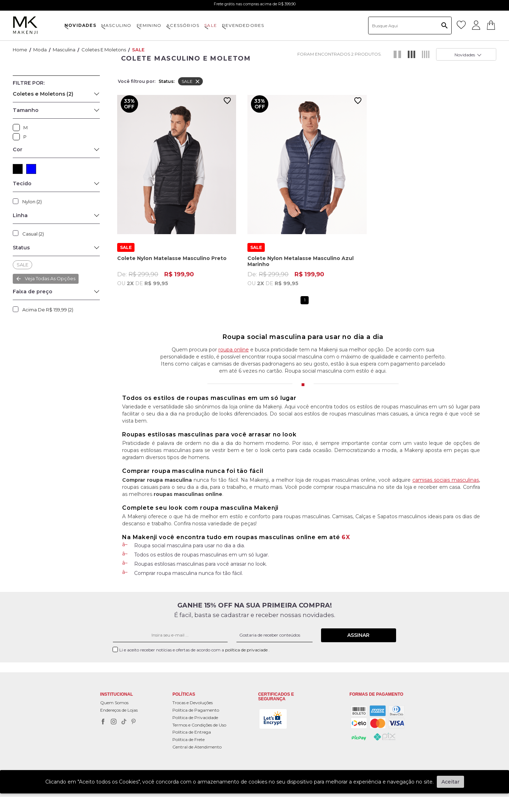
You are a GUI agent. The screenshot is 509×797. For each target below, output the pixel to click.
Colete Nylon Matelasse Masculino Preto (172, 252)
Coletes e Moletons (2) (43, 94)
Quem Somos (114, 702)
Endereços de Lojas (119, 710)
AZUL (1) (31, 169)
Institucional (116, 694)
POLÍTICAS (183, 694)
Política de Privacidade (195, 717)
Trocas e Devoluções (192, 702)
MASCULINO (116, 25)
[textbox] (410, 25)
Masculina (64, 49)
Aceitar (450, 782)
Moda (40, 49)
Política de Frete (188, 739)
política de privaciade (247, 649)
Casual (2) (33, 234)
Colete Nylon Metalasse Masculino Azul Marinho (300, 255)
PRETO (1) (18, 169)
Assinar (358, 635)
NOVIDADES (80, 25)
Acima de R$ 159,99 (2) (47, 309)
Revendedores (243, 25)
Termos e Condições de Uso (199, 725)
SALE (210, 25)
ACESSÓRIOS (182, 25)
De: (176, 272)
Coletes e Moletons (103, 49)
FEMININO (149, 25)
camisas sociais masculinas (445, 480)
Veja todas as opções (50, 278)
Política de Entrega (191, 732)
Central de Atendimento (197, 747)
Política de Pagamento (195, 710)
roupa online (233, 349)
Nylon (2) (32, 201)
